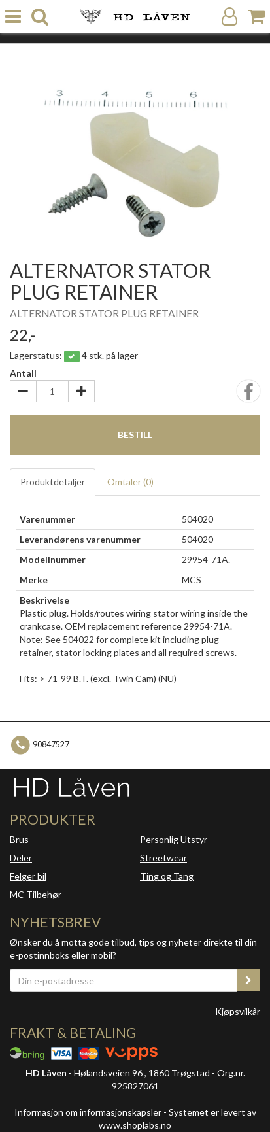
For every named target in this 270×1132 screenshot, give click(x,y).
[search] (40, 16)
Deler (21, 857)
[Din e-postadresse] (123, 980)
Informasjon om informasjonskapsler (87, 1112)
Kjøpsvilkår (237, 1011)
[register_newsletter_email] (248, 980)
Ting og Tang (167, 876)
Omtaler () (130, 481)
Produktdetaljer (52, 481)
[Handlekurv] (256, 16)
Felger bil (28, 876)
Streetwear (163, 857)
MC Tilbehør (35, 894)
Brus (19, 839)
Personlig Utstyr (173, 839)
